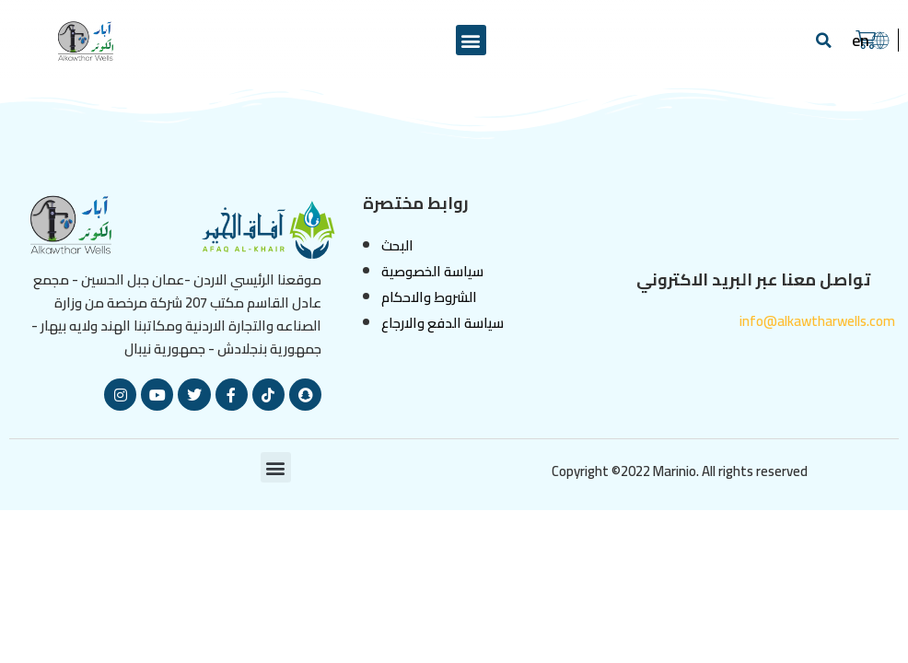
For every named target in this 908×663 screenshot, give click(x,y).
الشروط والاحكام (429, 297)
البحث (397, 245)
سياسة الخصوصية (432, 271)
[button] (471, 40)
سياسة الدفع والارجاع (442, 322)
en (860, 40)
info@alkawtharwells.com (817, 321)
